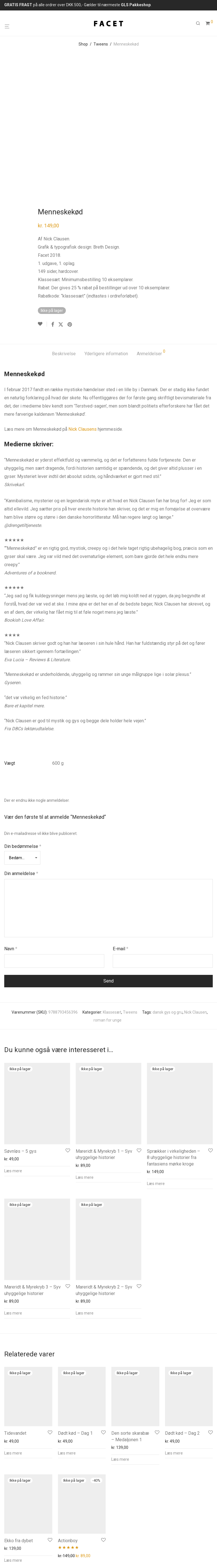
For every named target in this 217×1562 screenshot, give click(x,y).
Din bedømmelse (22, 713)
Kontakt (39, 1523)
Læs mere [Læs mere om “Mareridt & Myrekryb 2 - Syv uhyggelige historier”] (85, 1179)
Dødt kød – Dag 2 (182, 1299)
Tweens (101, 44)
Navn (10, 815)
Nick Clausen (195, 878)
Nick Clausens (82, 295)
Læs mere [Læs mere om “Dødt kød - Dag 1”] (67, 1319)
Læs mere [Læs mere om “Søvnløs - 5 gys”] (13, 1037)
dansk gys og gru (168, 878)
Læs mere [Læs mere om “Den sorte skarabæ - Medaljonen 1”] (120, 1326)
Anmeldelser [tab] (151, 219)
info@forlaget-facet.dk (91, 1487)
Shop (83, 44)
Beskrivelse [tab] (64, 220)
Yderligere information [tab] (106, 220)
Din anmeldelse (21, 740)
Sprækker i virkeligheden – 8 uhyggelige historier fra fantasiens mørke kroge (173, 1024)
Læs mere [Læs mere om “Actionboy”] (67, 1434)
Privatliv (58, 1523)
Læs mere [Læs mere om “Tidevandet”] (13, 1319)
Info (7, 1523)
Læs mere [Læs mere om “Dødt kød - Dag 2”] (174, 1319)
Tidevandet (15, 1299)
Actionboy (68, 1407)
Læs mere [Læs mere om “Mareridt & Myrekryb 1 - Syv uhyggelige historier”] (85, 1044)
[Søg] (200, 23)
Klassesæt (112, 878)
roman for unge (107, 886)
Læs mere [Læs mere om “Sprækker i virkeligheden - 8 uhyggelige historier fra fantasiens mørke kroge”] (156, 1050)
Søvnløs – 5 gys (20, 1017)
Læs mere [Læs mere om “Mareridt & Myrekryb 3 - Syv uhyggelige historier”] (13, 1179)
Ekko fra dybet (18, 1407)
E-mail (120, 815)
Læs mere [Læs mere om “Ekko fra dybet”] (13, 1427)
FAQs (21, 1523)
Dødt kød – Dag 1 (75, 1299)
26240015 (39, 1487)
